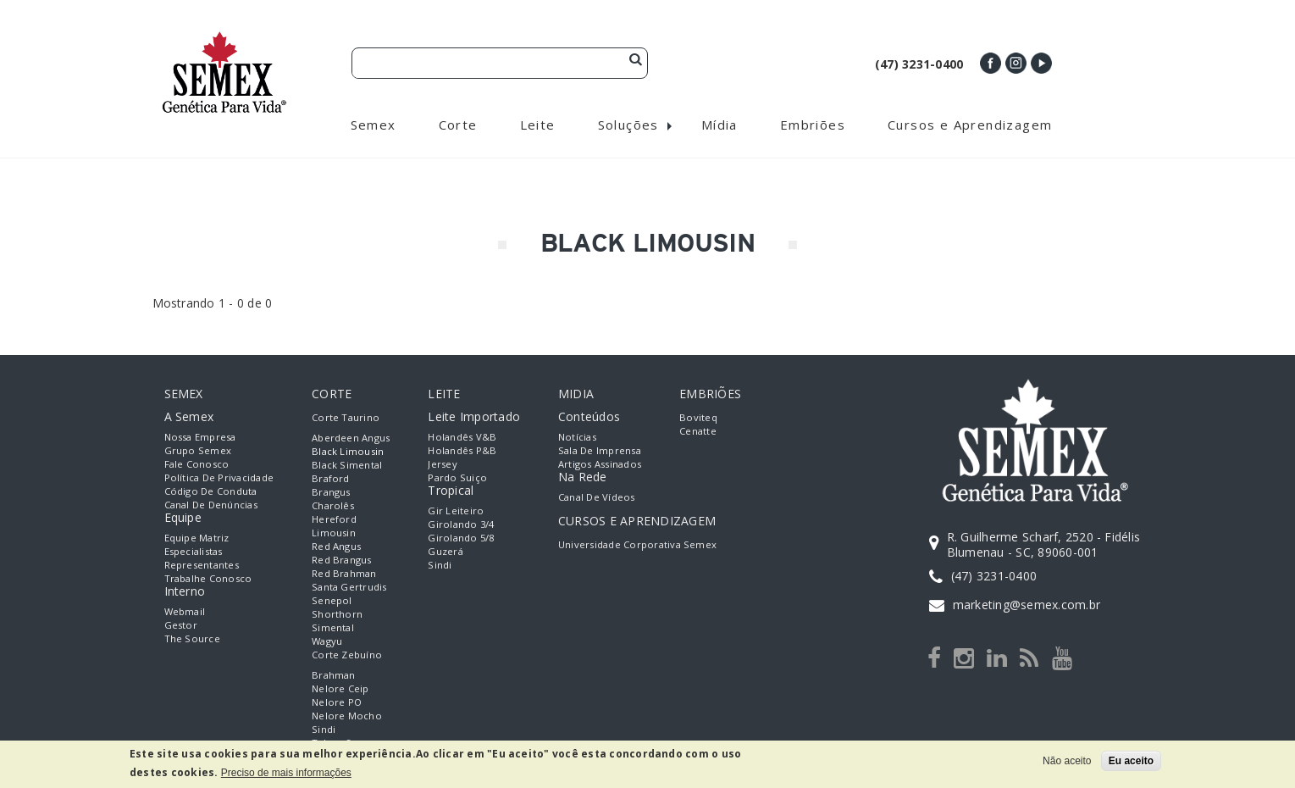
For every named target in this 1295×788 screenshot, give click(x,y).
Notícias (577, 437)
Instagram (1016, 63)
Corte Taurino (345, 418)
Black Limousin (348, 452)
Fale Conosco (197, 464)
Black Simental (347, 465)
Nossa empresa (200, 437)
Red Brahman (344, 574)
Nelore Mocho (347, 716)
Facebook (990, 63)
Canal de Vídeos (596, 497)
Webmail (185, 612)
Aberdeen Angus (351, 438)
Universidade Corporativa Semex (637, 545)
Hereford (334, 519)
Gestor (180, 625)
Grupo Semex (198, 451)
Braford (331, 479)
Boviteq (698, 418)
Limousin (334, 533)
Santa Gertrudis (349, 587)
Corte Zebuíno (347, 655)
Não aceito (1067, 761)
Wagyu (327, 641)
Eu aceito (1131, 761)
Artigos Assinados (599, 464)
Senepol (332, 601)
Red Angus (336, 547)
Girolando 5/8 (461, 538)
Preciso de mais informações (286, 773)
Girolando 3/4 (461, 525)
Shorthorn (337, 614)
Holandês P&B (462, 451)
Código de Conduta (210, 492)
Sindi (323, 730)
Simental (333, 628)
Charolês (333, 506)
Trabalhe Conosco (208, 579)
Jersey (442, 464)
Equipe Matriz (197, 538)
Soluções (628, 125)
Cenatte (698, 431)
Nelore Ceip (340, 689)
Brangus (331, 492)
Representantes (201, 565)
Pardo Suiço (457, 478)
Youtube (1041, 63)
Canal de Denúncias (210, 505)
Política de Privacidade (219, 478)
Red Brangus (342, 560)
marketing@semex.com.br (1026, 605)
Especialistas (193, 552)
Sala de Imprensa (599, 451)
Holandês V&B (462, 437)
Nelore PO (337, 702)
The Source (192, 639)
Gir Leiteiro (456, 511)
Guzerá (445, 552)
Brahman (334, 675)
